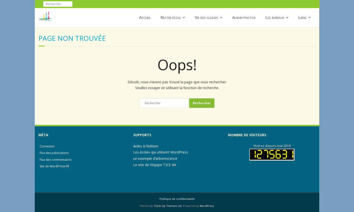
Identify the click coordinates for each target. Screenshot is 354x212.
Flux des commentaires (55, 160)
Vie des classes (206, 17)
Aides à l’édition (145, 146)
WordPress (207, 206)
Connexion (47, 146)
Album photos (244, 17)
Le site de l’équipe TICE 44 (154, 164)
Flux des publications (54, 153)
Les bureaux (274, 17)
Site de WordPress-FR (54, 166)
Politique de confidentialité (177, 199)
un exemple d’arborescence (155, 158)
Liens (302, 17)
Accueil (145, 17)
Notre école (170, 17)
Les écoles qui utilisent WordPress (160, 152)
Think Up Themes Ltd (168, 206)
